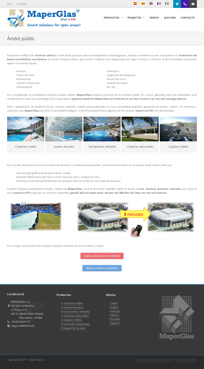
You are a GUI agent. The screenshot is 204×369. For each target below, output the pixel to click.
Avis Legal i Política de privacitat (154, 359)
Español (115, 323)
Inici (9, 4)
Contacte (22, 4)
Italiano (114, 315)
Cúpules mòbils (178, 146)
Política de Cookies (186, 359)
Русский (115, 319)
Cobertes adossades (140, 146)
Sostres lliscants (64, 146)
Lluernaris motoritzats (75, 324)
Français (115, 311)
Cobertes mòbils (25, 146)
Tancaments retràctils (102, 146)
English (114, 307)
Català (114, 303)
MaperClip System (72, 328)
